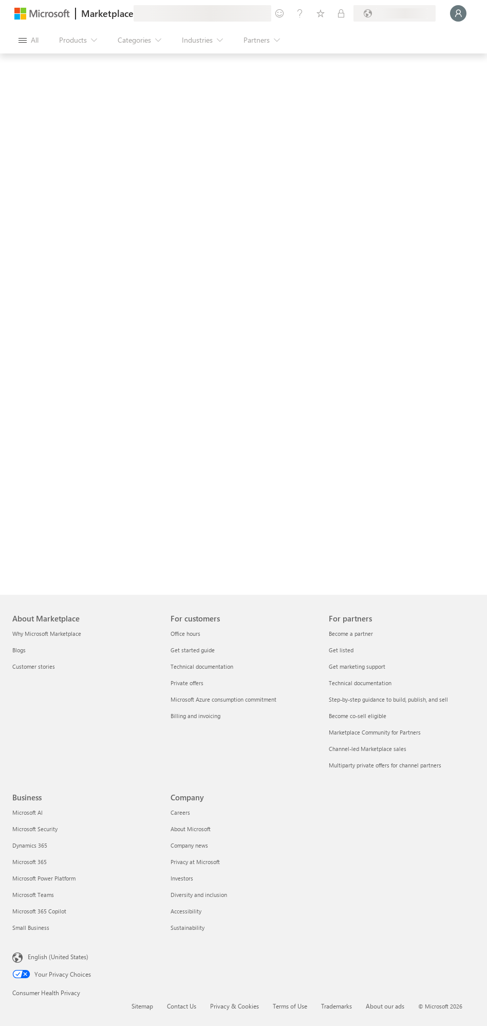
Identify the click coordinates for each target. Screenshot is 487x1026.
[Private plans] (341, 13)
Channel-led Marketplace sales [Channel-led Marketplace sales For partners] (367, 749)
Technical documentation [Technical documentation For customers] (202, 666)
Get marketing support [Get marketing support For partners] (357, 666)
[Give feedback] (279, 13)
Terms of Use (290, 1006)
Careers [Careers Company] (180, 812)
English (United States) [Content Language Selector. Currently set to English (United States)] (58, 956)
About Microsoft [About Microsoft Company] (191, 829)
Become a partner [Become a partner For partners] (351, 633)
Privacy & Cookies (234, 1006)
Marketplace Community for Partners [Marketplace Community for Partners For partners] (375, 732)
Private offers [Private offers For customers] (187, 683)
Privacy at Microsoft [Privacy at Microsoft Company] (195, 862)
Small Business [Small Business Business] (30, 927)
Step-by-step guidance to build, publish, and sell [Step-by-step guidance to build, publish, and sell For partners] (388, 699)
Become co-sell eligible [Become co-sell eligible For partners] (357, 716)
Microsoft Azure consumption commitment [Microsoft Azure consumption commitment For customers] (223, 699)
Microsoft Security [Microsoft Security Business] (35, 829)
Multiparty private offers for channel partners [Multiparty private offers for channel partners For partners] (385, 765)
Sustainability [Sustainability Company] (187, 927)
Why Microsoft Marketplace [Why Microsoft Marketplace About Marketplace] (46, 633)
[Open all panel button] (28, 40)
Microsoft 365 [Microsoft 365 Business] (29, 862)
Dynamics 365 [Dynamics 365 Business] (29, 845)
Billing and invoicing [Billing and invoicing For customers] (195, 716)
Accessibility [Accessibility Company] (186, 911)
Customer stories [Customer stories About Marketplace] (33, 666)
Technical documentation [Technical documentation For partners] (360, 683)
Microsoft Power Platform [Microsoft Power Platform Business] (44, 878)
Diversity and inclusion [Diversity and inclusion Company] (199, 895)
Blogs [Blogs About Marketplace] (19, 650)
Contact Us (181, 1006)
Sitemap (142, 1006)
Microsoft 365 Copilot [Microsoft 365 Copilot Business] (39, 911)
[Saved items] (320, 13)
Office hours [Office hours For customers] (185, 633)
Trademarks (336, 1006)
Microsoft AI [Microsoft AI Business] (27, 812)
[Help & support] (300, 13)
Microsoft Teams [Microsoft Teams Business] (33, 895)
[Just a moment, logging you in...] (458, 13)
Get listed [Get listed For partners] (341, 650)
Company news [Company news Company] (189, 845)
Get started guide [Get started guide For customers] (193, 650)
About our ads (385, 1006)
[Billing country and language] (394, 13)
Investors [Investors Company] (182, 878)
